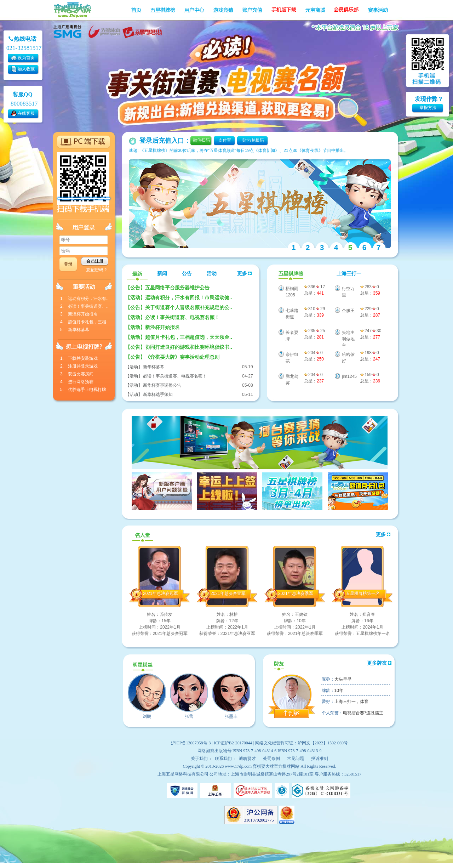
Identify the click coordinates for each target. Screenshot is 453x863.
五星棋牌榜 (290, 274)
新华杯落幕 (153, 366)
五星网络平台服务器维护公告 (167, 287)
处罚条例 (271, 758)
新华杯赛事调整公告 (162, 385)
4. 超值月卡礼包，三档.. (84, 321)
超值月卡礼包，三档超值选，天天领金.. (178, 337)
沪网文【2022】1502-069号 (323, 742)
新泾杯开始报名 (152, 327)
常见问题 (295, 758)
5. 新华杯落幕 (74, 329)
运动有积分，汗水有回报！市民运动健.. (178, 297)
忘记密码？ (97, 269)
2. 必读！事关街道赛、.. (84, 306)
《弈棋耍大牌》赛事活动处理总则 (172, 357)
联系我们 (223, 758)
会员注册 (94, 261)
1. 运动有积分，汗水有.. (84, 298)
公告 (187, 273)
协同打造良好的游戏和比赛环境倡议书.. (178, 347)
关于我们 (199, 758)
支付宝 (224, 140)
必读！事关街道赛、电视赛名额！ (172, 317)
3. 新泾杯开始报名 (79, 314)
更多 (244, 273)
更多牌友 (379, 663)
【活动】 (133, 366)
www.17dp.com (238, 766)
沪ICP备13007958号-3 (191, 742)
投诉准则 (319, 758)
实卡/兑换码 (253, 140)
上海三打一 (349, 273)
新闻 (162, 273)
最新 (137, 274)
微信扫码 (201, 140)
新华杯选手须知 (158, 394)
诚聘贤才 (247, 758)
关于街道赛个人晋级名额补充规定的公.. (178, 307)
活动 (212, 273)
